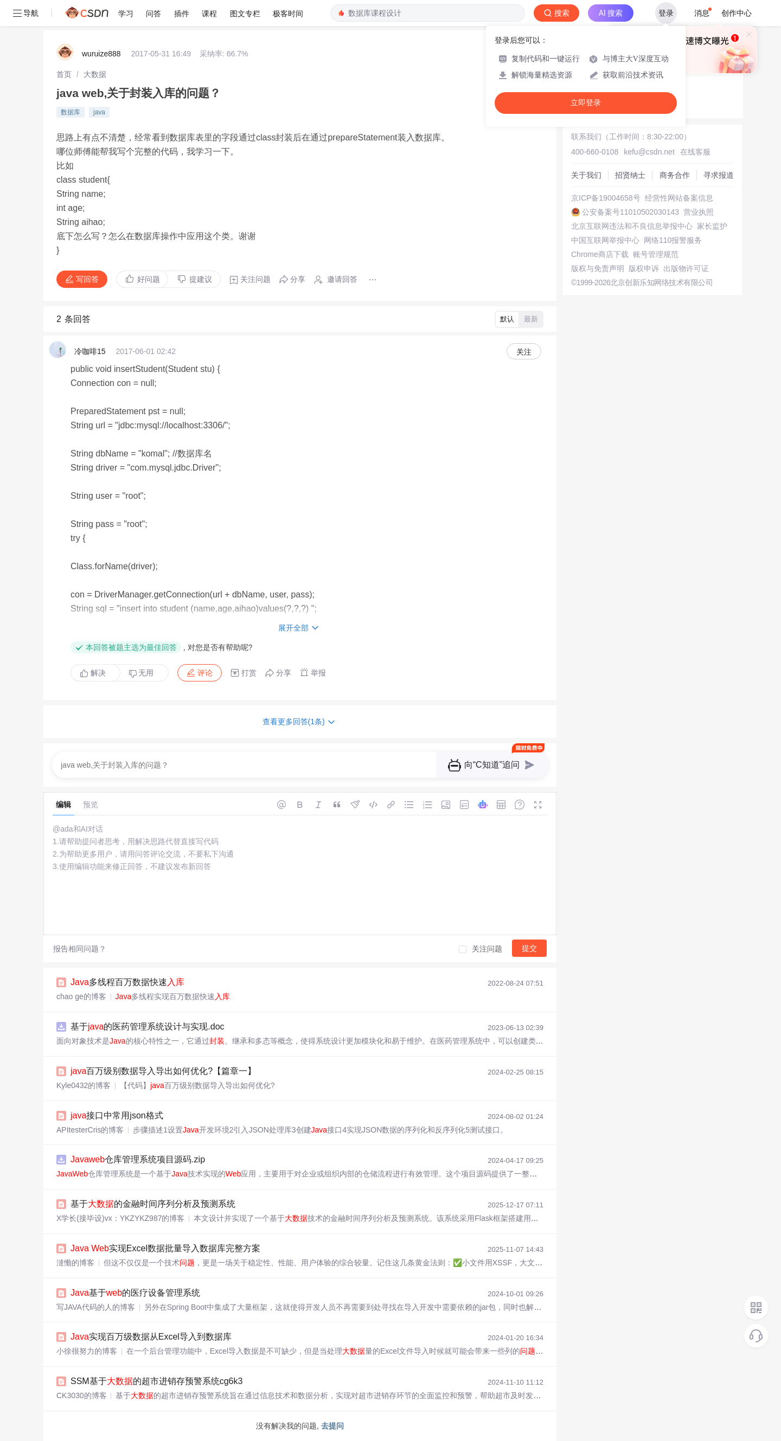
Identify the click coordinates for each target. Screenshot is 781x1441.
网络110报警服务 (673, 240)
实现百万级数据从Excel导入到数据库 (151, 1336)
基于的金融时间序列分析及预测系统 (153, 1203)
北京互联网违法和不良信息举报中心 (632, 226)
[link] (64, 74)
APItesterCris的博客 (90, 1129)
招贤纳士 (630, 175)
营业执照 (698, 212)
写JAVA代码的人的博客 (95, 1307)
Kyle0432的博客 (83, 1085)
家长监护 (712, 226)
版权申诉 (644, 268)
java (99, 112)
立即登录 (586, 103)
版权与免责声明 (597, 268)
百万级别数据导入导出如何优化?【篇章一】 (163, 1071)
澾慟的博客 (75, 1262)
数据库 (70, 112)
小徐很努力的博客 (86, 1351)
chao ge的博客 (81, 996)
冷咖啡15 (90, 351)
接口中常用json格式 (117, 1115)
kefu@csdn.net (649, 151)
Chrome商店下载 (600, 254)
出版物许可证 (686, 268)
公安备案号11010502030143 (630, 212)
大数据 (95, 74)
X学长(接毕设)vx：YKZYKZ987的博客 (120, 1218)
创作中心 (736, 13)
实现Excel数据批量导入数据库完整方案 (165, 1248)
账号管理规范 (655, 254)
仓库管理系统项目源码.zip (138, 1159)
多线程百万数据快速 (127, 982)
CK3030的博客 (81, 1395)
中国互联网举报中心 (605, 240)
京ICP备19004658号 (606, 198)
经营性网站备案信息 (679, 198)
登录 (666, 13)
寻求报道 (718, 175)
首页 (64, 74)
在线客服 (695, 151)
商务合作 (675, 175)
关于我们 (586, 175)
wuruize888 (101, 53)
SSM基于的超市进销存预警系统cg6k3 (156, 1381)
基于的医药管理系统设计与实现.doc (148, 1026)
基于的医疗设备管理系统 (135, 1292)
